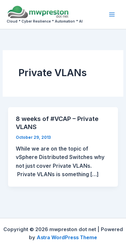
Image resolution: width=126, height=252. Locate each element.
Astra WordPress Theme (67, 237)
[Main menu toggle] (112, 14)
